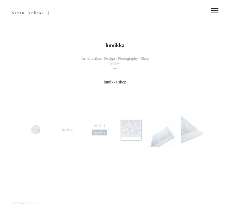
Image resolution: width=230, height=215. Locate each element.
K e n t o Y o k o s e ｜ (31, 13)
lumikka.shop (115, 82)
